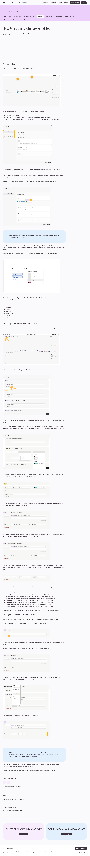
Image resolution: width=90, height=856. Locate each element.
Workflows (13, 12)
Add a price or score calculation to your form (13, 800)
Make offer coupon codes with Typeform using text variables (17, 805)
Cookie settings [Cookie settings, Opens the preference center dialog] (81, 852)
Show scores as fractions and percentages (12, 811)
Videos (26, 20)
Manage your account (9, 20)
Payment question (26, 248)
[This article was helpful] (4, 783)
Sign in (83, 3)
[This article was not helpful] (8, 783)
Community (53, 3)
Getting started (7, 17)
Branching (39, 328)
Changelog (66, 3)
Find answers (23, 834)
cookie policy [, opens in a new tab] (42, 852)
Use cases (19, 20)
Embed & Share (58, 17)
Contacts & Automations (29, 17)
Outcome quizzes (7, 802)
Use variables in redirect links (9, 808)
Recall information (52, 254)
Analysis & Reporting (69, 17)
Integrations (49, 17)
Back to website (45, 3)
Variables (19, 12)
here (49, 118)
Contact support (66, 834)
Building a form (17, 17)
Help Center (6, 12)
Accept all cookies (80, 848)
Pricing (60, 3)
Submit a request (75, 3)
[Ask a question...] (29, 3)
